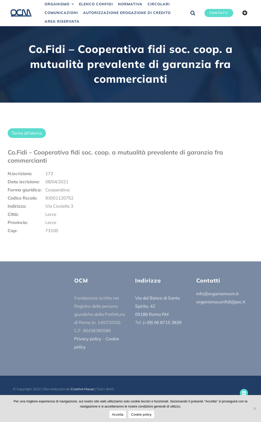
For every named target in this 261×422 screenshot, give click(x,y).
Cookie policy (141, 414)
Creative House (82, 389)
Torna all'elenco (26, 133)
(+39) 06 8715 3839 (162, 322)
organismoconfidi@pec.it (220, 301)
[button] (192, 13)
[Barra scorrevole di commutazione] (244, 13)
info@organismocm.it (217, 293)
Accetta (117, 414)
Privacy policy (87, 338)
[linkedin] (244, 393)
